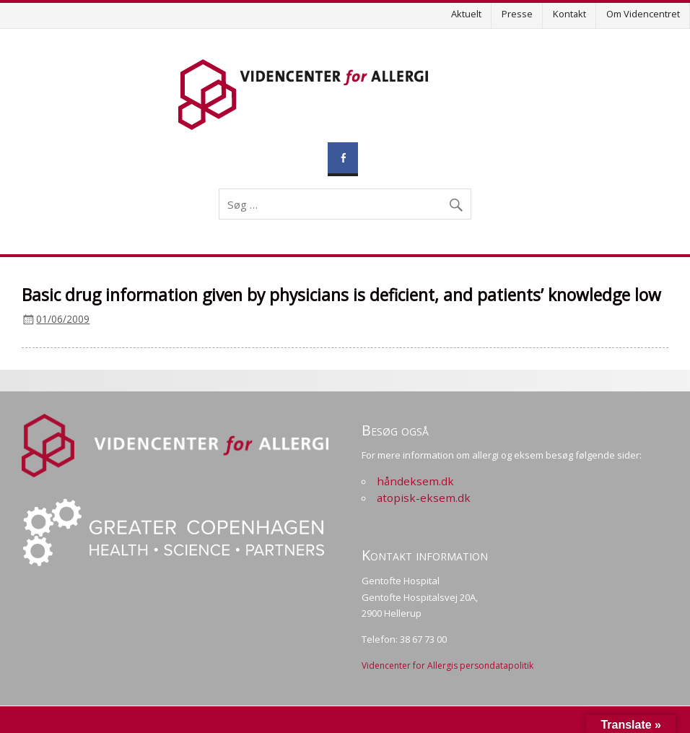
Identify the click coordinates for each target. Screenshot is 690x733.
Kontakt (569, 13)
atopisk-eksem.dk (424, 497)
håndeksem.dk (415, 481)
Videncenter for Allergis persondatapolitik (447, 665)
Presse (517, 13)
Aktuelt (466, 13)
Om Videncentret (643, 13)
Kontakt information (425, 555)
